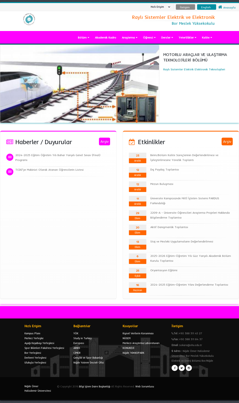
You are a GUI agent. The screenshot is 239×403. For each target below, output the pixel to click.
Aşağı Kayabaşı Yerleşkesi (39, 343)
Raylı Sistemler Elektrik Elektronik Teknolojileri (199, 61)
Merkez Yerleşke (34, 338)
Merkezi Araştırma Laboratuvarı (141, 343)
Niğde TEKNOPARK (133, 352)
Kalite (207, 37)
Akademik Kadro (105, 37)
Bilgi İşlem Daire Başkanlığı (94, 386)
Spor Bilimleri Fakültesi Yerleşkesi (44, 347)
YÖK (75, 333)
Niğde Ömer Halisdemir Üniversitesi (37, 388)
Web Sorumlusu (144, 386)
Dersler (167, 37)
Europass (78, 343)
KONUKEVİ (128, 347)
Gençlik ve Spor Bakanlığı (88, 357)
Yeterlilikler (187, 37)
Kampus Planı (32, 333)
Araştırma (129, 37)
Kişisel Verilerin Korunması (138, 333)
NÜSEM (127, 338)
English (206, 7)
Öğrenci (149, 37)
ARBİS (76, 347)
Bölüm (83, 37)
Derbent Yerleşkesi (35, 357)
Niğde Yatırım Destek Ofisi (88, 362)
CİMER (77, 352)
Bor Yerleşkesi (32, 352)
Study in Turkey (82, 338)
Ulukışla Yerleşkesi (35, 362)
